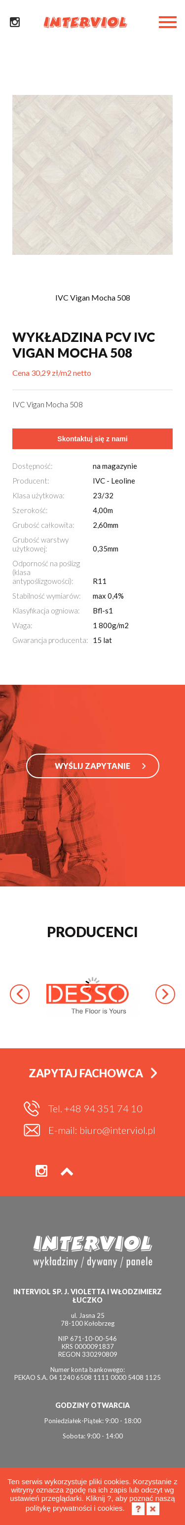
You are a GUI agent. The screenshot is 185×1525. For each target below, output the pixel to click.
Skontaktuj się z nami (92, 439)
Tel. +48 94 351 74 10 (95, 1108)
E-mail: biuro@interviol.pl (101, 1130)
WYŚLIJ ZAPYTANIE (92, 765)
